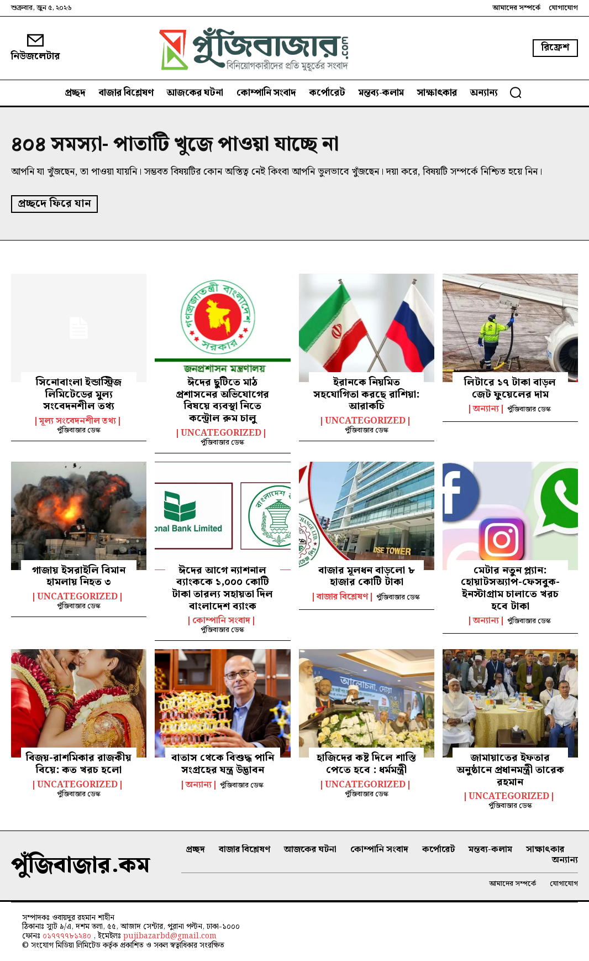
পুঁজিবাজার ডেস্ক (79, 429)
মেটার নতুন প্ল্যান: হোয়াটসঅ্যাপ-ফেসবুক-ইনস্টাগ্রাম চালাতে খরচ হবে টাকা (510, 587)
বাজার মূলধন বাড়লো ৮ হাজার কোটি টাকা (366, 575)
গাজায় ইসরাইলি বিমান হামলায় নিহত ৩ (78, 575)
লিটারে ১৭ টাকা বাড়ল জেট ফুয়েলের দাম (510, 388)
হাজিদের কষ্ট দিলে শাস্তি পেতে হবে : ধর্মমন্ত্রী (366, 763)
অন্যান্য (486, 408)
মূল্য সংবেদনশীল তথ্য (77, 420)
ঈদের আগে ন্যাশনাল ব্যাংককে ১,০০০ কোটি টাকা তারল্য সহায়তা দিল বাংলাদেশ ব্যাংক (222, 587)
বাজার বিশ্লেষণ (342, 596)
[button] (515, 92)
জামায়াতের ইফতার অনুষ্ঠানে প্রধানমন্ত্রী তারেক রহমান (510, 769)
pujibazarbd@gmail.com (170, 935)
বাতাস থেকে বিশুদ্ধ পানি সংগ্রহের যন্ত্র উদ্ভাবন (222, 763)
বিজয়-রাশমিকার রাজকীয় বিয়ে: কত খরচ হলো (79, 763)
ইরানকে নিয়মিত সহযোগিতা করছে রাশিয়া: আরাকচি (366, 394)
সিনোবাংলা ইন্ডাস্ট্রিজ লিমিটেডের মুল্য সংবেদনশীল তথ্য (79, 394)
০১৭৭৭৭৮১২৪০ (68, 935)
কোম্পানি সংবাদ (221, 620)
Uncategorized (221, 432)
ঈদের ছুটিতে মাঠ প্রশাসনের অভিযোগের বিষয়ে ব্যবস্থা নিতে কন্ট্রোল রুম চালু (222, 400)
